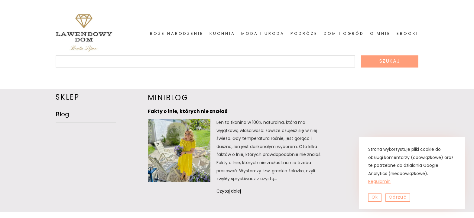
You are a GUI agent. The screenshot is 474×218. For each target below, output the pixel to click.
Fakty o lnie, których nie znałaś (187, 111)
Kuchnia (222, 34)
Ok (375, 197)
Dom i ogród (344, 34)
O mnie (380, 34)
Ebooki (407, 34)
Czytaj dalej (236, 192)
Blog (62, 115)
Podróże (304, 34)
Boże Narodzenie (176, 34)
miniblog (168, 98)
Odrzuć (398, 197)
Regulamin (379, 182)
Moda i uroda (262, 34)
